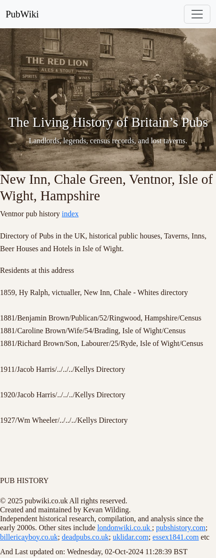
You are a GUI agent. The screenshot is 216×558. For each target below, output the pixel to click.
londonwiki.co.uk (124, 528)
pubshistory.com (181, 528)
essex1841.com (175, 537)
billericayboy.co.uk (29, 537)
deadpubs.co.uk (85, 537)
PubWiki (22, 14)
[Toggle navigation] (197, 14)
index (70, 214)
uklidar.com (131, 537)
